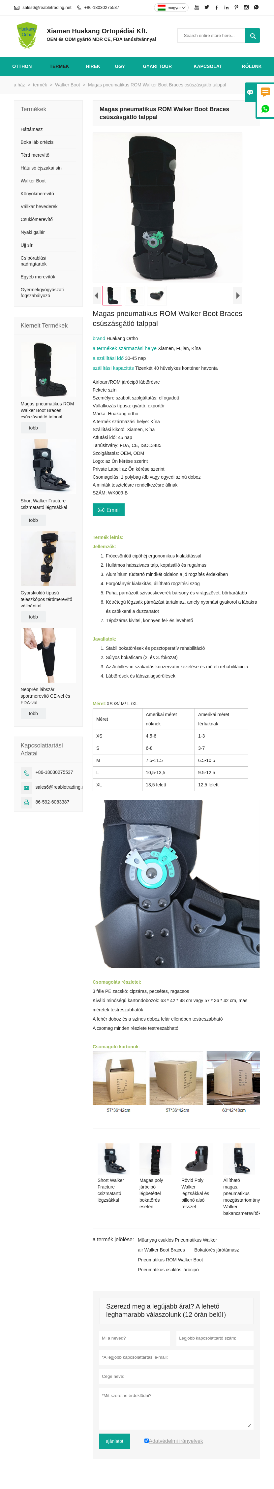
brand (100, 338)
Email (109, 509)
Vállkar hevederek (39, 206)
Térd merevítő (35, 155)
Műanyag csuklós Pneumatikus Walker (177, 1240)
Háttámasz (32, 129)
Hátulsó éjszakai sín (41, 168)
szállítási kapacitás (114, 368)
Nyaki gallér (33, 232)
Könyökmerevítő (37, 193)
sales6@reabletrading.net (46, 7)
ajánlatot (114, 1441)
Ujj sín (27, 245)
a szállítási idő (109, 358)
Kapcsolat (208, 66)
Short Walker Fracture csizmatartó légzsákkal (44, 504)
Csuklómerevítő (37, 219)
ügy (120, 66)
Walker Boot (67, 84)
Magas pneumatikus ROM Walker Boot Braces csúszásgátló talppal (47, 410)
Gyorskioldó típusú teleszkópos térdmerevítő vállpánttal (46, 599)
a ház (19, 84)
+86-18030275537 (101, 7)
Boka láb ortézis (37, 142)
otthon (22, 66)
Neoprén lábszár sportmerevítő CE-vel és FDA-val (45, 696)
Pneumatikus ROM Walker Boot (170, 1259)
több (33, 427)
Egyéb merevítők (38, 276)
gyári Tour (157, 66)
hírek (93, 66)
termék (59, 66)
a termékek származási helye (125, 348)
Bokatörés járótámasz (216, 1249)
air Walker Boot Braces (161, 1249)
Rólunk (252, 66)
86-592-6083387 (53, 802)
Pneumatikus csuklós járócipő (168, 1269)
